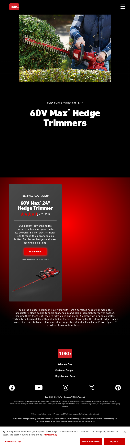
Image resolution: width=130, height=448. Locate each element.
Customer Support (64, 370)
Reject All (114, 443)
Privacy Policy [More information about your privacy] (50, 436)
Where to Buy (65, 364)
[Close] (124, 433)
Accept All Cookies (91, 443)
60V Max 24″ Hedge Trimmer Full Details (35, 242)
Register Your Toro (65, 376)
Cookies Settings (13, 443)
